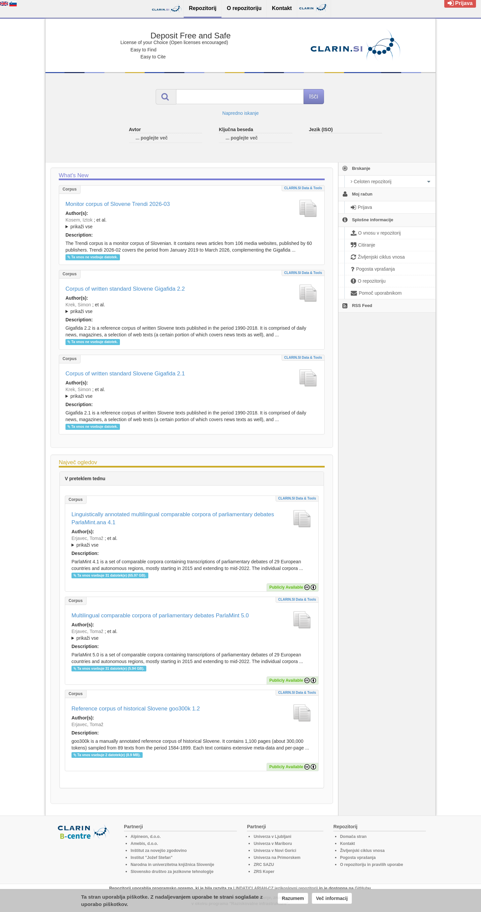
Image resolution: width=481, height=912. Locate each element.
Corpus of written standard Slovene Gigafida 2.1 (125, 373)
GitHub (361, 888)
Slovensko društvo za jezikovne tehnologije (172, 871)
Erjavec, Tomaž (87, 538)
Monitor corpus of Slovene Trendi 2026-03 (117, 204)
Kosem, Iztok (79, 220)
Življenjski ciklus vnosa (362, 850)
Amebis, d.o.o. (144, 843)
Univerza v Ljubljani (272, 836)
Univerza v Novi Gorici (275, 850)
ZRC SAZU (264, 864)
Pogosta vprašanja (358, 857)
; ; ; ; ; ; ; (191, 223)
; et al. (191, 223)
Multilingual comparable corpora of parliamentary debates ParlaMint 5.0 (160, 615)
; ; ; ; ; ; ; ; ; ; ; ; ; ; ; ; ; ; (191, 308)
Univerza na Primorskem (277, 857)
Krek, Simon (78, 304)
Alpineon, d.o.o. (146, 836)
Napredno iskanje (240, 113)
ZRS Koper (264, 871)
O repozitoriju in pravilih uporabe (371, 864)
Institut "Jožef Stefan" (151, 857)
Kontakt (347, 843)
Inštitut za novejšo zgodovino (159, 850)
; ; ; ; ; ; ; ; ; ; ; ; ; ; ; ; (191, 392)
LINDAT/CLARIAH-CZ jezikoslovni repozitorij (275, 888)
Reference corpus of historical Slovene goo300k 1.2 (135, 708)
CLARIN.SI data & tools (303, 188)
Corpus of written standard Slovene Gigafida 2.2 (125, 289)
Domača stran (353, 836)
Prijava (460, 3)
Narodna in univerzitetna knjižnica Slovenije (172, 864)
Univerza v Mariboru (273, 843)
